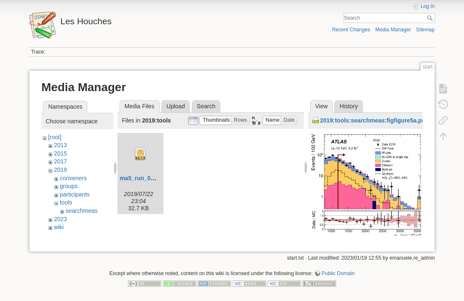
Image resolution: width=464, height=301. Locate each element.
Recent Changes (351, 30)
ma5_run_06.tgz (142, 178)
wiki (59, 227)
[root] (54, 137)
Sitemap (425, 30)
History (348, 106)
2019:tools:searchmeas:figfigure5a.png (374, 120)
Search (431, 18)
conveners (73, 178)
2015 (60, 153)
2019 (60, 169)
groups (69, 186)
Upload (175, 106)
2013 (60, 145)
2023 (60, 219)
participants (75, 194)
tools (66, 202)
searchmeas (81, 210)
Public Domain (337, 270)
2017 (60, 161)
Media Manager (393, 30)
